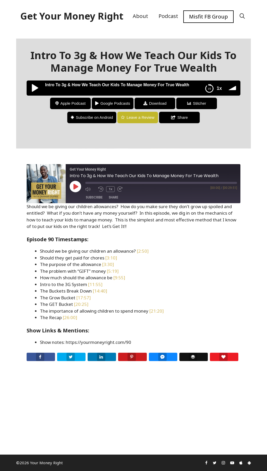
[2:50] (143, 251)
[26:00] (70, 317)
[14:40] (100, 291)
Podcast (168, 16)
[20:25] (81, 304)
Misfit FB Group (208, 16)
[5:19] (113, 271)
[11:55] (95, 284)
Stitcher (199, 103)
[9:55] (119, 278)
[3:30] (108, 264)
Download (158, 103)
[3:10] (111, 258)
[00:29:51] (230, 188)
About (140, 16)
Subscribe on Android (94, 117)
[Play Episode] (75, 186)
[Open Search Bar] (242, 16)
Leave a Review (140, 117)
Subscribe (94, 197)
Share (182, 117)
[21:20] (156, 311)
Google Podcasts (115, 103)
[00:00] (215, 188)
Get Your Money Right (71, 16)
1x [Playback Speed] (110, 189)
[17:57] (83, 298)
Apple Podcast (73, 103)
